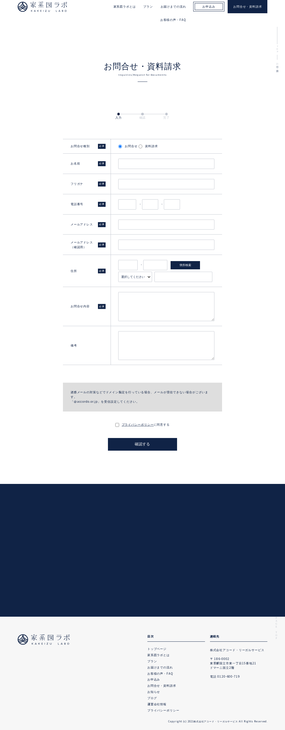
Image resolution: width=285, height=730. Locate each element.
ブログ (152, 698)
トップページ (156, 649)
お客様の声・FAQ (173, 19)
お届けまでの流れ (160, 667)
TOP (277, 50)
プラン (152, 661)
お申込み (153, 679)
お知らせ (153, 692)
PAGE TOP (276, 628)
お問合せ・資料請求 (161, 685)
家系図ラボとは (158, 655)
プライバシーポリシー (138, 424)
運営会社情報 (156, 704)
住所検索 (185, 265)
